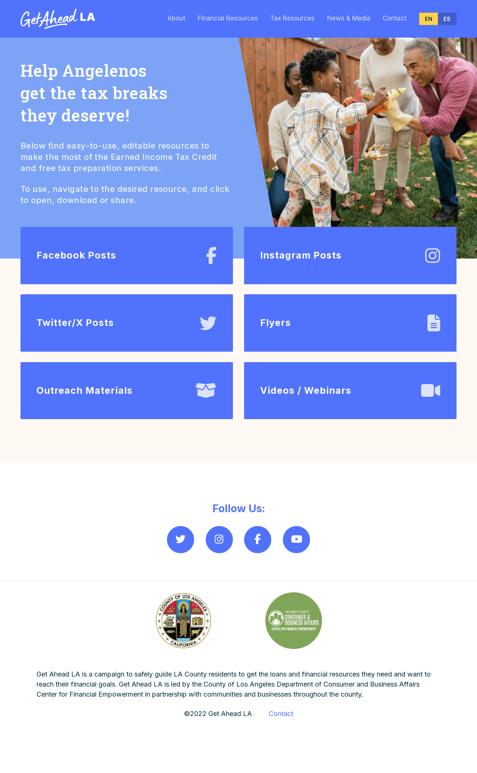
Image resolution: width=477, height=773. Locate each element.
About (176, 18)
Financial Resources (228, 18)
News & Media (348, 18)
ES (447, 18)
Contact (395, 18)
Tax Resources (292, 18)
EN (428, 18)
